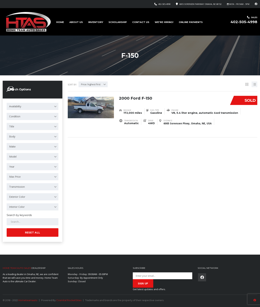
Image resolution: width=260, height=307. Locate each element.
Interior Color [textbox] (17, 206)
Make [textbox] (12, 146)
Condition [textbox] (14, 116)
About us (76, 22)
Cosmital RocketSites (68, 300)
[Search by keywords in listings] (32, 221)
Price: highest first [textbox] (90, 84)
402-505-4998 (164, 4)
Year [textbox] (11, 166)
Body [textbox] (12, 136)
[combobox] (32, 106)
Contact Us (140, 22)
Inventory (95, 22)
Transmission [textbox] (17, 186)
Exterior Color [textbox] (17, 196)
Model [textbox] (13, 156)
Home (60, 22)
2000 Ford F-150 (135, 98)
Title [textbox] (11, 126)
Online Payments (191, 22)
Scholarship (118, 22)
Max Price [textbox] (15, 176)
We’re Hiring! (164, 22)
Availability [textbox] (15, 106)
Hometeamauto (27, 300)
